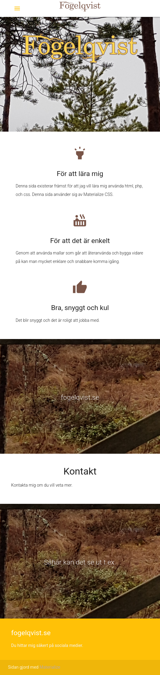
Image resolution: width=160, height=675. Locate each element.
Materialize (49, 667)
